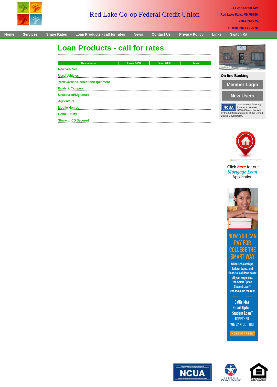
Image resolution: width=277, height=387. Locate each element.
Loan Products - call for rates (100, 34)
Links (217, 34)
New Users (242, 95)
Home (9, 34)
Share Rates (56, 34)
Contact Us (161, 34)
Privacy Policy (191, 34)
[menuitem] (9, 34)
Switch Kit (239, 34)
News (138, 34)
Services (30, 34)
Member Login (242, 84)
